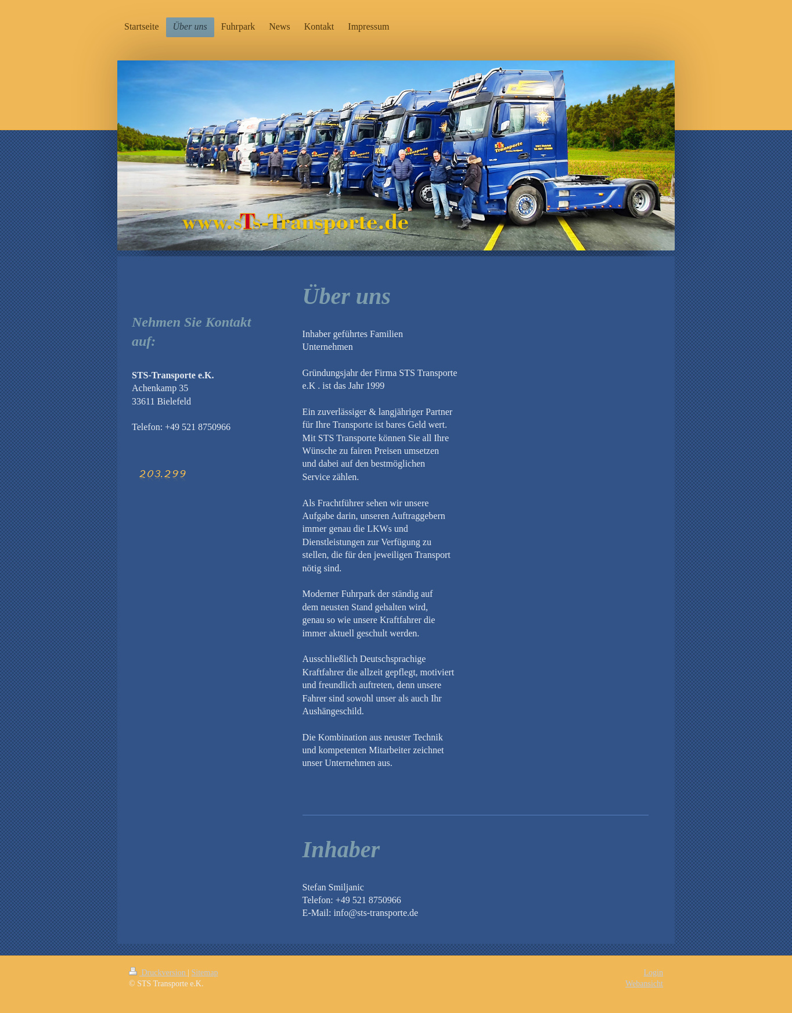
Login (653, 972)
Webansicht (644, 983)
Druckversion (158, 972)
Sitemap (205, 972)
